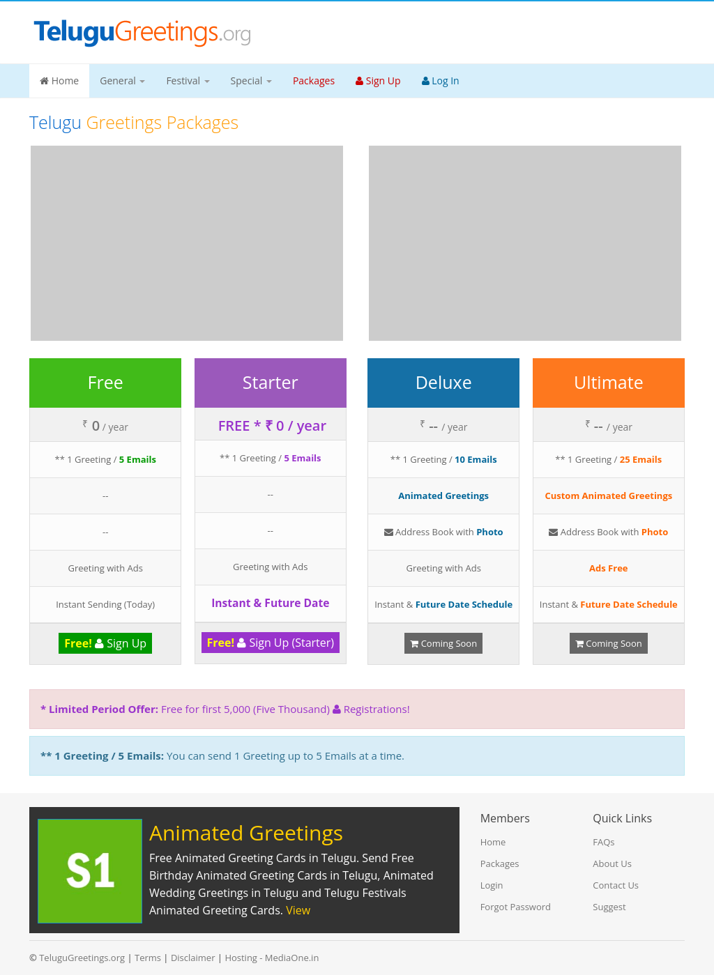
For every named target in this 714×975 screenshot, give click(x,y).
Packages (499, 863)
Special (251, 80)
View (298, 910)
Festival (187, 80)
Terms (148, 957)
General (122, 80)
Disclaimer (193, 957)
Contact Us (616, 885)
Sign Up (105, 643)
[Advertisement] (187, 243)
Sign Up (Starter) (271, 642)
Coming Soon (443, 643)
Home (59, 80)
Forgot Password (515, 906)
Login (491, 885)
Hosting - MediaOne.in (272, 957)
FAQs (603, 842)
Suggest (609, 906)
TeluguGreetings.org (82, 957)
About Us (612, 863)
